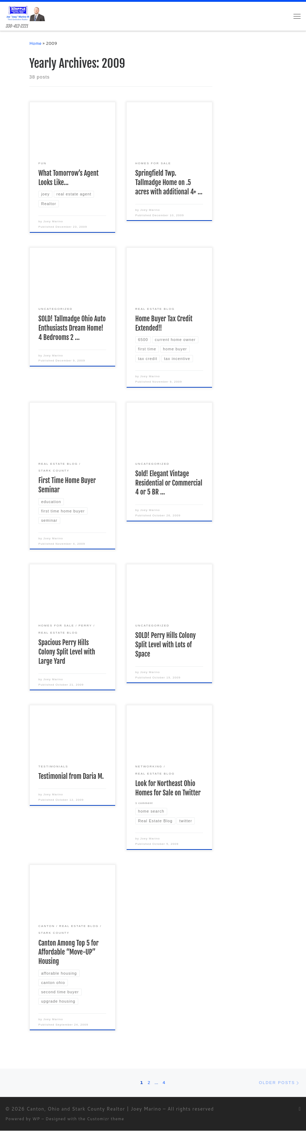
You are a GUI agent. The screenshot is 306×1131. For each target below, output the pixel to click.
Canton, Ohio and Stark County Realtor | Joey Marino (94, 1109)
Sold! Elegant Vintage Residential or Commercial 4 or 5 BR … (168, 483)
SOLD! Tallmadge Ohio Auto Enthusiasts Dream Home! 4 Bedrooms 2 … (71, 328)
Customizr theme (105, 1119)
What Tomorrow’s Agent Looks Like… (68, 178)
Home (35, 44)
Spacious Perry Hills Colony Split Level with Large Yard (66, 652)
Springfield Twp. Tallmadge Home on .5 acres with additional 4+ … (168, 183)
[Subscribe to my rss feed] (300, 1109)
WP (36, 1119)
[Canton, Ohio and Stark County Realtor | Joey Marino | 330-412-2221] (25, 12)
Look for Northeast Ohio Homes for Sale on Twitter (168, 788)
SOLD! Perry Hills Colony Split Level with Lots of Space (165, 645)
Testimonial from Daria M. (71, 776)
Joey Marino (53, 221)
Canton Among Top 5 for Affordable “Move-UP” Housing (68, 952)
